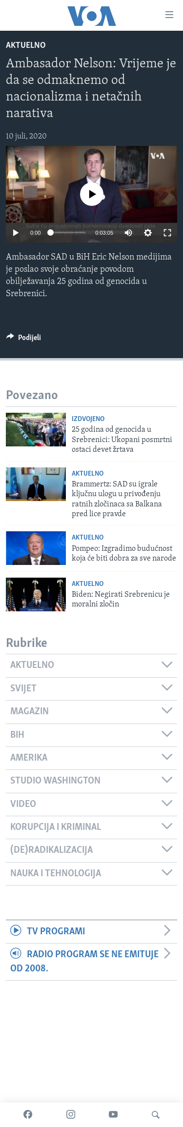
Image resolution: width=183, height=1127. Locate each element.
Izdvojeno (88, 419)
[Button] (23, 340)
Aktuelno (26, 45)
